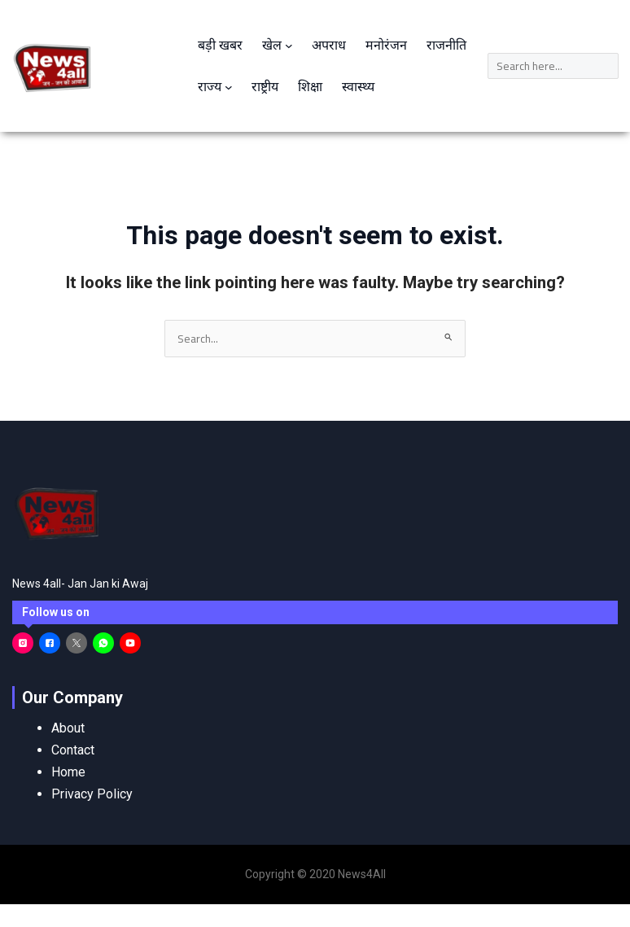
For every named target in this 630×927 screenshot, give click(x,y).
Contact (72, 750)
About (68, 728)
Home (68, 772)
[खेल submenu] (289, 46)
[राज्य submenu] (229, 87)
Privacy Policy (92, 794)
